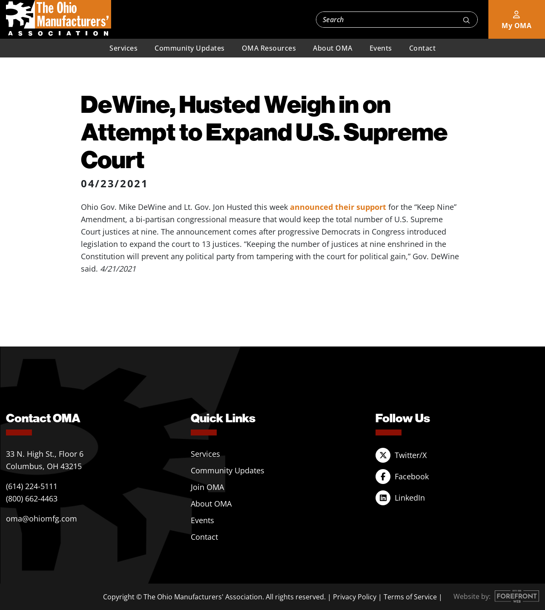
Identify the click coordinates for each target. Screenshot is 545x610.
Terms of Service (410, 596)
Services (123, 48)
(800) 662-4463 (31, 498)
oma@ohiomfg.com (41, 518)
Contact (422, 48)
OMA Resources (269, 48)
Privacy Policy (354, 596)
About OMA (333, 48)
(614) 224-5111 (31, 486)
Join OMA (207, 487)
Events (381, 48)
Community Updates (190, 48)
